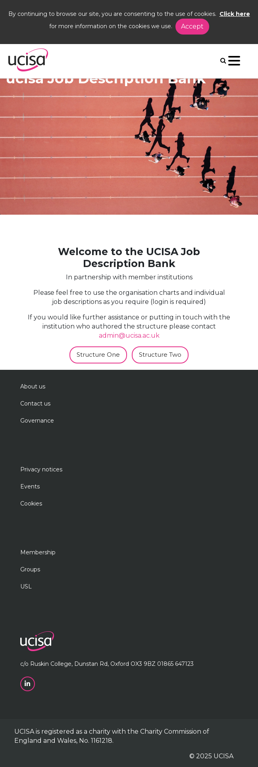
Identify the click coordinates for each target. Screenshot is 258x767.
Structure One (98, 354)
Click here (234, 13)
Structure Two (160, 354)
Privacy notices (41, 469)
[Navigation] (234, 62)
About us (32, 386)
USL (26, 586)
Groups (30, 569)
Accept (192, 26)
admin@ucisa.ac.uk (129, 335)
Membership (38, 552)
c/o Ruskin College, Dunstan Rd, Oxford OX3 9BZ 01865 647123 (107, 663)
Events (30, 486)
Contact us (35, 403)
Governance (37, 420)
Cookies (31, 503)
